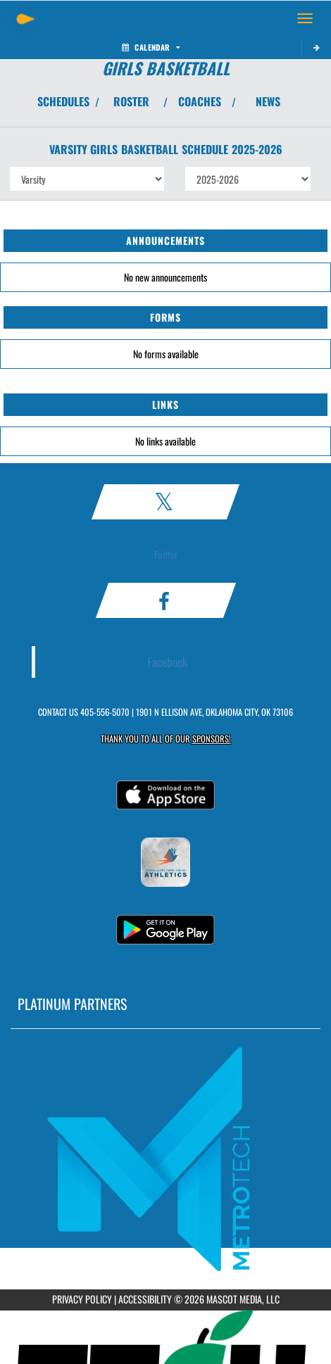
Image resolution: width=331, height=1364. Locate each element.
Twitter (166, 554)
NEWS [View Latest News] (268, 101)
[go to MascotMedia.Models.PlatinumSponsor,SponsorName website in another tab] (165, 1159)
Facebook (167, 661)
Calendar (151, 47)
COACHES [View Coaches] (199, 101)
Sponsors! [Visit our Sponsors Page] (211, 738)
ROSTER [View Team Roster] (131, 101)
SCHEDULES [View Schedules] (63, 101)
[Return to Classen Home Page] (21, 18)
